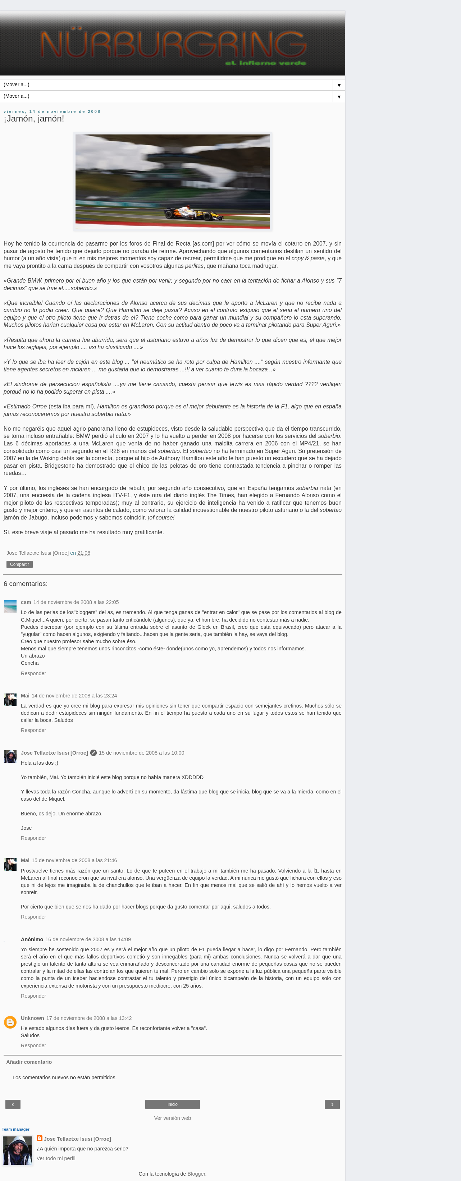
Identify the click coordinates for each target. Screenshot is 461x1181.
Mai (25, 696)
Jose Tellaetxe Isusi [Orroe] (54, 753)
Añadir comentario (29, 1062)
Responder (33, 673)
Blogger (196, 1174)
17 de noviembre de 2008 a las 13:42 (89, 1018)
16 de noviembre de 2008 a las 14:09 (88, 939)
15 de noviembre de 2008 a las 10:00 (141, 753)
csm (26, 602)
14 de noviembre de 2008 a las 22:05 (76, 602)
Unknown (32, 1018)
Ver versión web (172, 1118)
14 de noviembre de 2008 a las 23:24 (74, 696)
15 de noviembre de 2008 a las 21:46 (74, 860)
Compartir (19, 564)
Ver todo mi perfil (56, 1158)
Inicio (173, 1104)
